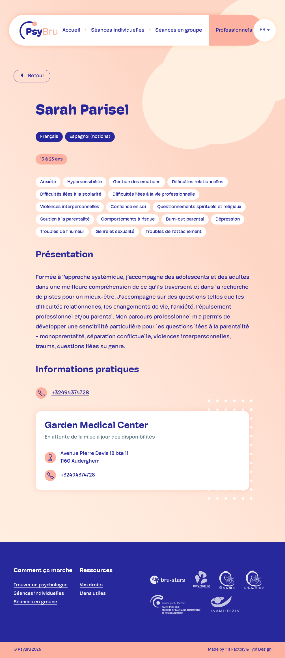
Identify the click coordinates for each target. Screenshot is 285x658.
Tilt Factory (235, 650)
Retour (35, 76)
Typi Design (260, 650)
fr (262, 30)
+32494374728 (70, 393)
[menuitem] (71, 30)
